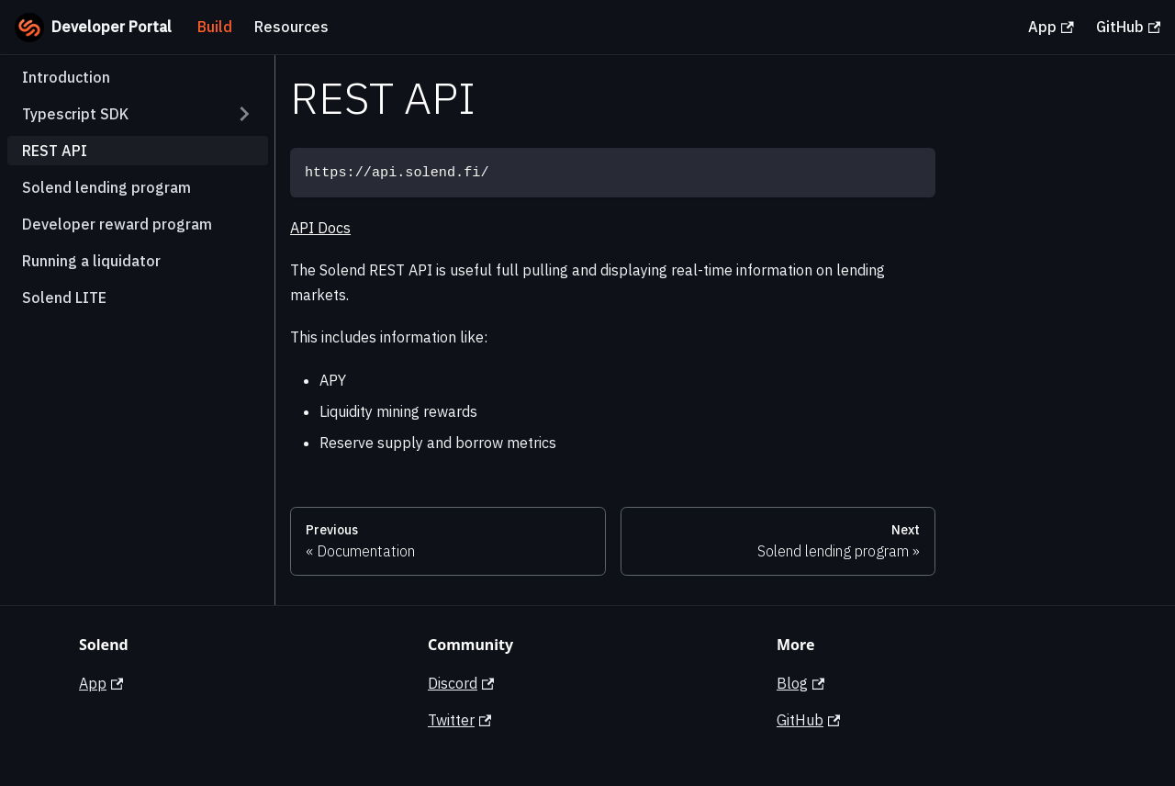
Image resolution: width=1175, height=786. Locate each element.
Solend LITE (64, 297)
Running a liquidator (91, 261)
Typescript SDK (75, 114)
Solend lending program (106, 187)
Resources (291, 26)
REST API (54, 150)
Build (214, 26)
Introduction (66, 77)
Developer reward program (117, 224)
